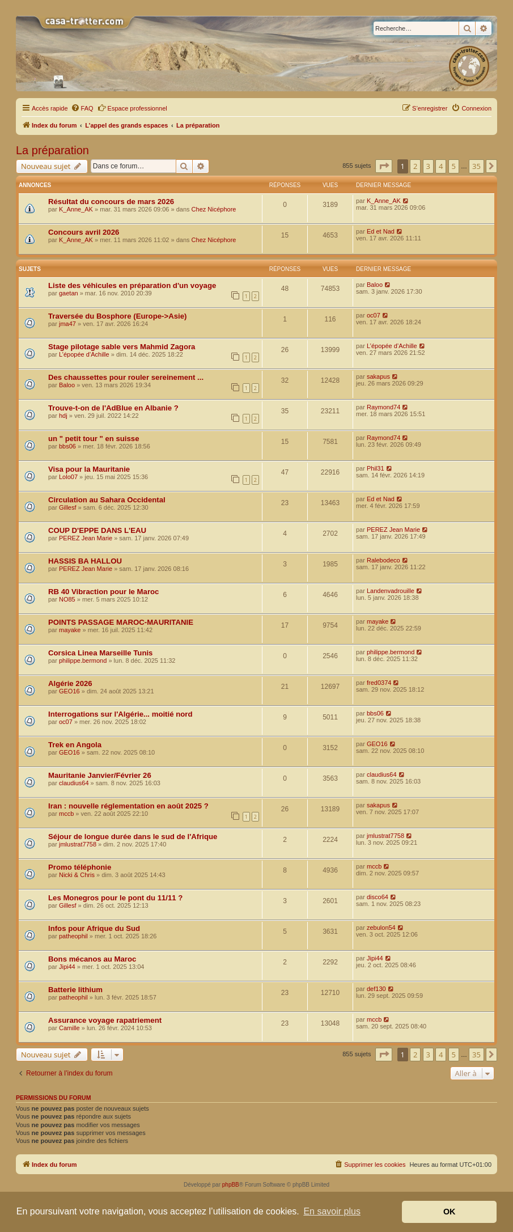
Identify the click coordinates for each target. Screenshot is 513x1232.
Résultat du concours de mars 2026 (111, 201)
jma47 (67, 323)
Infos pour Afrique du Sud (94, 928)
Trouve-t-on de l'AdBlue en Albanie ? (113, 408)
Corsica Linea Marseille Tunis (100, 653)
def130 (376, 988)
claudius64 (74, 783)
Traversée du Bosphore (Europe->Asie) (117, 316)
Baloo (375, 284)
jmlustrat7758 (77, 844)
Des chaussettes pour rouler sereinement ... (125, 377)
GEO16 (69, 691)
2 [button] (415, 166)
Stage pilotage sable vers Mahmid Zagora (121, 346)
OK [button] (449, 1211)
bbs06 (67, 446)
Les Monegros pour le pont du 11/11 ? (115, 898)
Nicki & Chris (77, 874)
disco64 (377, 897)
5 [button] (454, 166)
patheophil (73, 936)
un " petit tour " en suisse (93, 438)
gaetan (68, 293)
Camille (69, 1027)
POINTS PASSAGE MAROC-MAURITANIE (120, 622)
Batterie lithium (75, 989)
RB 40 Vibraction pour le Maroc (103, 591)
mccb (66, 813)
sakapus (378, 376)
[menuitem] (82, 108)
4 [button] (441, 166)
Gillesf (68, 507)
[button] (383, 166)
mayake (70, 629)
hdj (63, 415)
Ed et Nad (381, 231)
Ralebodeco (383, 560)
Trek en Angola (74, 744)
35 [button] (476, 166)
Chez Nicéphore (214, 209)
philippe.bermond (83, 660)
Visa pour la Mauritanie (89, 469)
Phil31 (375, 468)
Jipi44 (67, 966)
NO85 (67, 599)
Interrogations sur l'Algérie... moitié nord (120, 714)
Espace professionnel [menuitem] (132, 108)
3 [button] (428, 166)
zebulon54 (381, 927)
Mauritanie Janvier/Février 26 (99, 775)
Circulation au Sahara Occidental (107, 500)
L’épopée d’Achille (84, 354)
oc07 (373, 315)
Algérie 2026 (70, 683)
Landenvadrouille (390, 590)
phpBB (230, 1185)
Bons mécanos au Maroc (92, 959)
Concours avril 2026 (83, 232)
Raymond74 (383, 407)
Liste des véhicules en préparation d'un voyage (132, 285)
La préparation (52, 150)
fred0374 (379, 682)
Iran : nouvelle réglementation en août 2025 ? (128, 806)
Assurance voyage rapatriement (105, 1020)
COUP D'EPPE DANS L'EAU (97, 530)
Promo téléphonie (79, 867)
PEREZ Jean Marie (85, 538)
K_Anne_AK (76, 209)
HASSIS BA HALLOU (85, 561)
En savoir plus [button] (332, 1211)
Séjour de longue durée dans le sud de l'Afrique (132, 836)
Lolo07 (68, 476)
